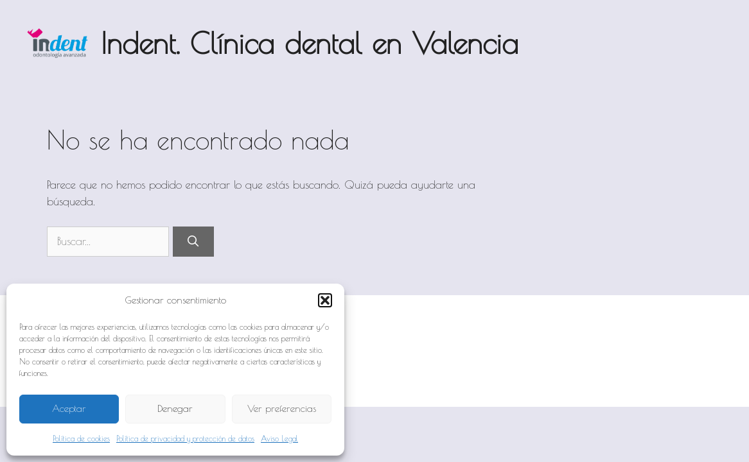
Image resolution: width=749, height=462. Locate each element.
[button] (325, 300)
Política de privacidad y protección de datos (185, 438)
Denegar (175, 408)
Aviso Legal (279, 438)
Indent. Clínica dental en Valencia (309, 43)
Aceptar (69, 408)
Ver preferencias (281, 408)
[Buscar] (193, 242)
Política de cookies (81, 438)
